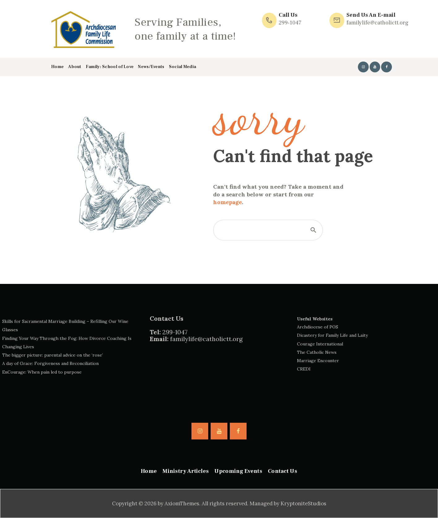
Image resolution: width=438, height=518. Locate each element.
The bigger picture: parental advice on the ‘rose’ (52, 355)
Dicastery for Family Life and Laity (332, 335)
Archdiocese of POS (317, 327)
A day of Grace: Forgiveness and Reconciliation (50, 363)
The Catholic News (317, 352)
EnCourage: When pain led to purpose (42, 372)
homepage (227, 202)
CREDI (304, 369)
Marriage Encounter (318, 360)
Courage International (320, 344)
